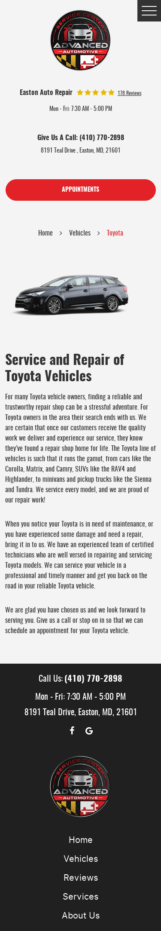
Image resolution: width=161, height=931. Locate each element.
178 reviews (129, 93)
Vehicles (80, 233)
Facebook (72, 730)
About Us (81, 916)
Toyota (115, 233)
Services (80, 897)
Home (45, 233)
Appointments (80, 190)
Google (89, 730)
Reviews (81, 878)
